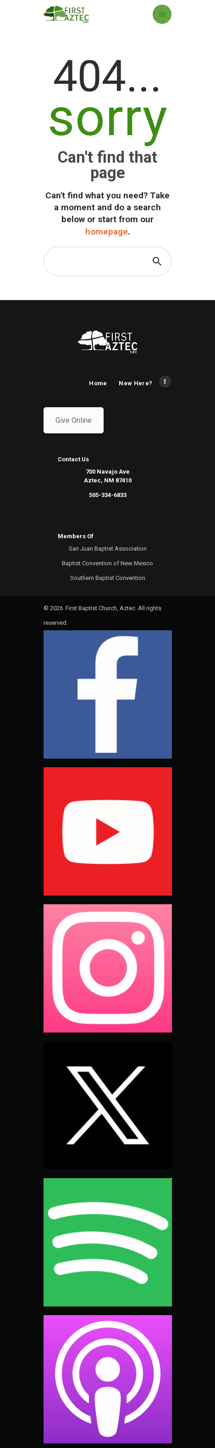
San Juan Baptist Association (108, 548)
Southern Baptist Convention (107, 577)
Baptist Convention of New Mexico (107, 563)
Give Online (73, 420)
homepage (106, 231)
